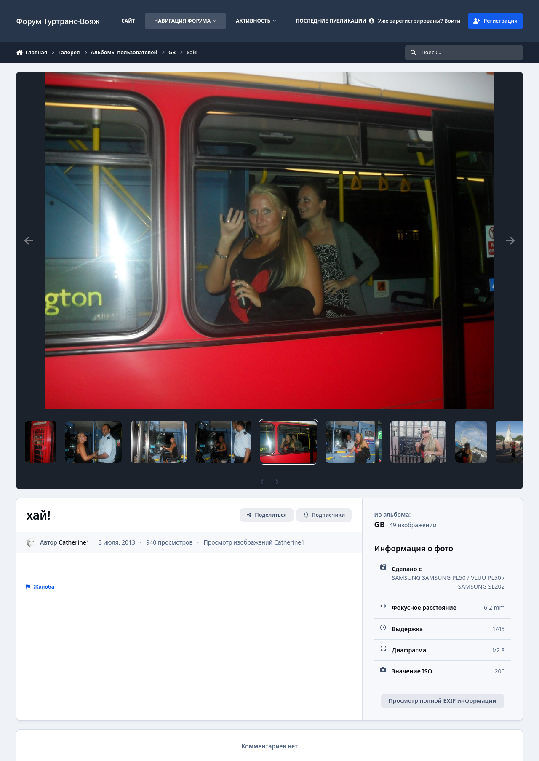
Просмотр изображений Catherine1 (254, 542)
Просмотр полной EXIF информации (442, 701)
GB (379, 524)
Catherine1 (74, 542)
